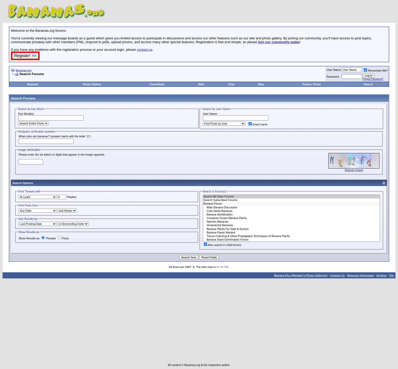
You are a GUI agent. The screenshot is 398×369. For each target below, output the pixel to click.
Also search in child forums (222, 244)
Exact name (257, 124)
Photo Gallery (92, 84)
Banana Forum (291, 204)
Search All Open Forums (291, 196)
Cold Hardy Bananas (291, 211)
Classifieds (157, 84)
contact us (144, 50)
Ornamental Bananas (291, 225)
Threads (48, 238)
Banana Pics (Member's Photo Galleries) (300, 275)
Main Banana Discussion (291, 207)
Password (333, 76)
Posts (63, 238)
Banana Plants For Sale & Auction (291, 229)
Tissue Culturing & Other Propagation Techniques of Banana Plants (291, 236)
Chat (231, 84)
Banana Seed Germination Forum (291, 240)
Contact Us (337, 275)
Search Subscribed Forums (291, 200)
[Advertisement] (70, 78)
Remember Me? (376, 70)
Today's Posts (311, 84)
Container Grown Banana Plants (291, 218)
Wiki (201, 84)
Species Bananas (291, 222)
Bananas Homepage (360, 275)
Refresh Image (354, 170)
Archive (381, 275)
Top (391, 275)
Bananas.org (23, 70)
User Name (334, 69)
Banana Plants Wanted (291, 232)
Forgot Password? (373, 79)
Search (368, 84)
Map (261, 84)
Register (32, 84)
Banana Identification (291, 214)
